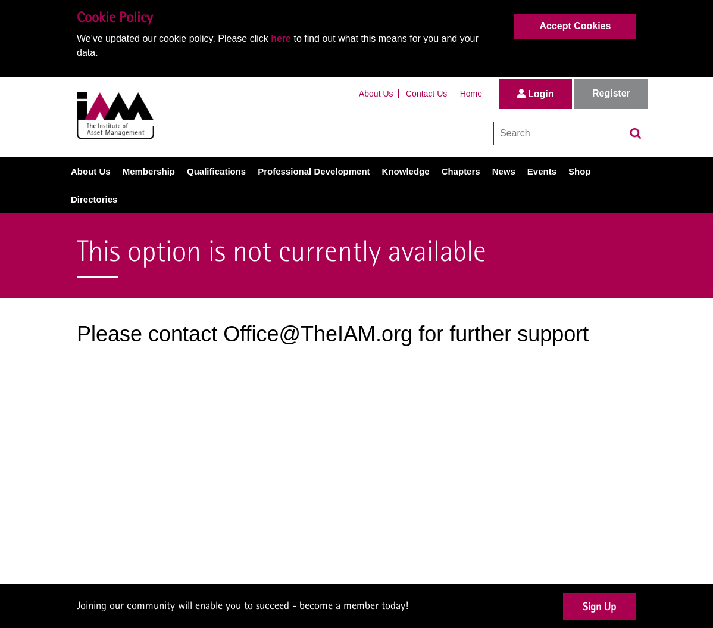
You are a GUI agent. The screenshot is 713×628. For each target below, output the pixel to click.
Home (471, 93)
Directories (94, 199)
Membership (149, 171)
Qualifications (216, 171)
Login (535, 94)
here (281, 38)
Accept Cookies (575, 26)
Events (541, 171)
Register (611, 93)
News (503, 171)
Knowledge (406, 171)
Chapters (461, 171)
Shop (579, 171)
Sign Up (599, 606)
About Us (376, 93)
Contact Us (426, 93)
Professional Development (314, 171)
